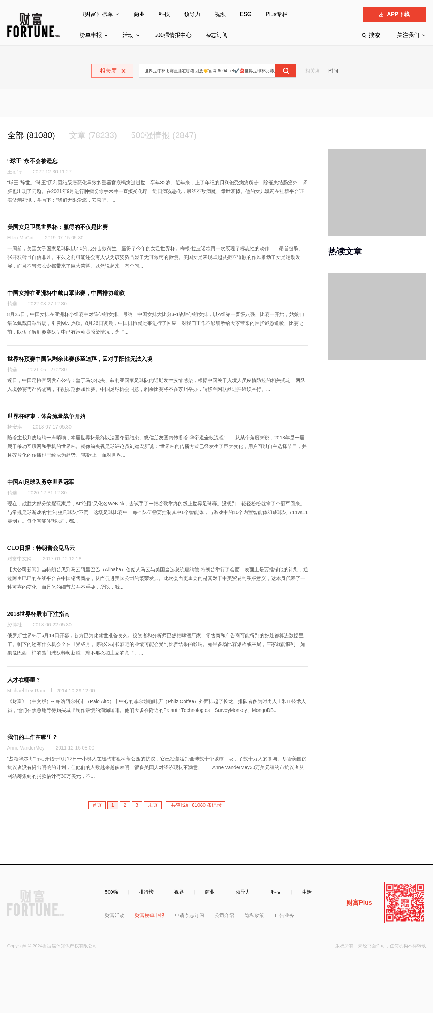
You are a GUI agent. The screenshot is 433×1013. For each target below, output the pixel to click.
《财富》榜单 (96, 14)
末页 (153, 805)
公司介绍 (224, 915)
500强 (111, 892)
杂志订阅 (217, 35)
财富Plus (359, 902)
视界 (179, 892)
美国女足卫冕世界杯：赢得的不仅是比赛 (57, 227)
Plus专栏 (277, 14)
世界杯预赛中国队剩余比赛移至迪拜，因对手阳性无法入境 (79, 359)
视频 (220, 14)
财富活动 (115, 915)
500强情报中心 (173, 35)
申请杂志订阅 (189, 915)
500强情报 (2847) (163, 135)
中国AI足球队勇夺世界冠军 (40, 482)
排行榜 (146, 892)
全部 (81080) (31, 135)
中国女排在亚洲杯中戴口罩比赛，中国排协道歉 (66, 293)
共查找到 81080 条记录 (196, 805)
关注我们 (408, 35)
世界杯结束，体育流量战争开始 (46, 416)
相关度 (312, 71)
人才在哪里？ (24, 680)
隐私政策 (254, 915)
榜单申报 (91, 35)
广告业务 (284, 915)
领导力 (192, 14)
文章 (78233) (93, 135)
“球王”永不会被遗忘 (32, 161)
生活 (307, 892)
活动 (128, 35)
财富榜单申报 (149, 915)
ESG (246, 14)
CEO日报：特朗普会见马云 (41, 548)
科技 (164, 14)
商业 (139, 14)
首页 (97, 805)
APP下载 (394, 14)
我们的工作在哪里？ (32, 737)
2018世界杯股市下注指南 (38, 614)
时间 (333, 71)
